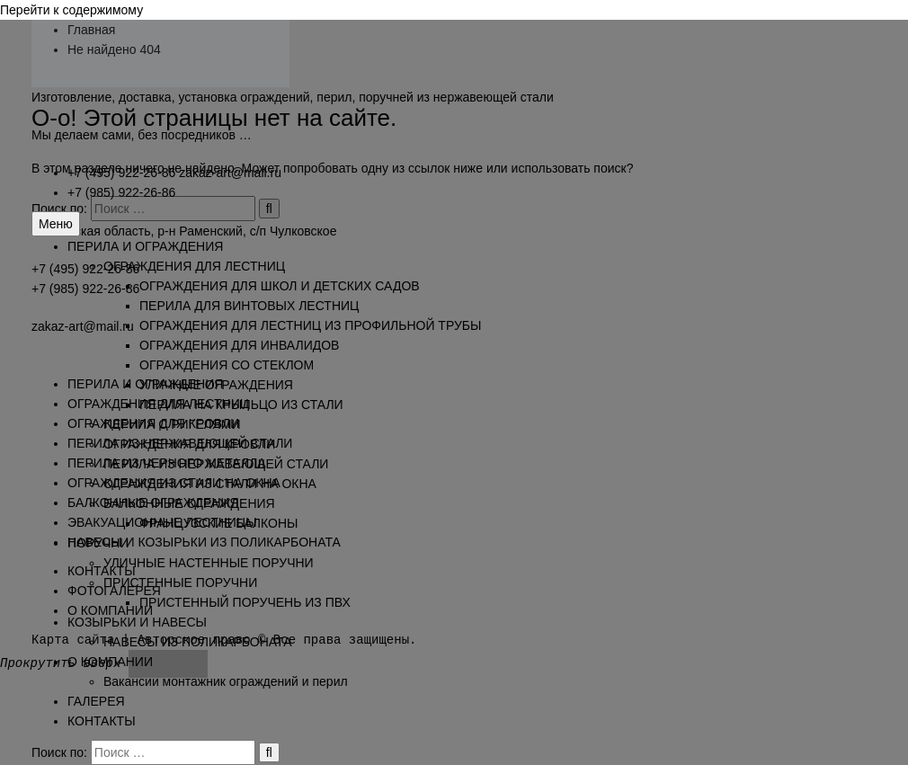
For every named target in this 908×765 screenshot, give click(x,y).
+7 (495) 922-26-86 (121, 172)
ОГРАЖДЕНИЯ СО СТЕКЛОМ (226, 365)
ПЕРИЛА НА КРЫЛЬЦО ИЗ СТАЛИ (241, 404)
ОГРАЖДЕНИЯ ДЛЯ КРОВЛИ (189, 444)
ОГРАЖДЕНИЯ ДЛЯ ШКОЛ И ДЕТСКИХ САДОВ (279, 286)
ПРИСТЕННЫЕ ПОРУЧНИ (180, 582)
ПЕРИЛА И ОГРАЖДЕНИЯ (145, 246)
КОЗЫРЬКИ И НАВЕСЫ (137, 622)
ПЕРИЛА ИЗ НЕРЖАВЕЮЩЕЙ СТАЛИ (215, 464)
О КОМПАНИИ (110, 661)
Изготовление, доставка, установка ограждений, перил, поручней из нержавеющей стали (292, 97)
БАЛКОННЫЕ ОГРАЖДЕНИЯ (189, 503)
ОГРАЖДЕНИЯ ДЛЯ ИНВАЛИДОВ (239, 345)
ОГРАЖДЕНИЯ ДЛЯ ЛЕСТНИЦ (194, 266)
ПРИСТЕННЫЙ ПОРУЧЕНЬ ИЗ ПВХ (245, 602)
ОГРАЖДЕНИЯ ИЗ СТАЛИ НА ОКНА (209, 483)
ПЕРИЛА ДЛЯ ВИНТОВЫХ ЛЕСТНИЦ (249, 305)
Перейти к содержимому (71, 10)
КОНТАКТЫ (101, 721)
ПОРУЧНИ (98, 543)
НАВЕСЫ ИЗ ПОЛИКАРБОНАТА (197, 642)
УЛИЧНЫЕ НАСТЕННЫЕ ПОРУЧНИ (208, 563)
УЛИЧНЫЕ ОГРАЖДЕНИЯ (216, 385)
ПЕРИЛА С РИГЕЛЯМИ (172, 424)
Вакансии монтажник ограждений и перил (225, 681)
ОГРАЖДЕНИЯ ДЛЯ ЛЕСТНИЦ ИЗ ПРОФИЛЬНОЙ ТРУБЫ (310, 325)
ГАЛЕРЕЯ (96, 701)
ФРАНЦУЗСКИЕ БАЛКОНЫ (218, 523)
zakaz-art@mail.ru (230, 172)
